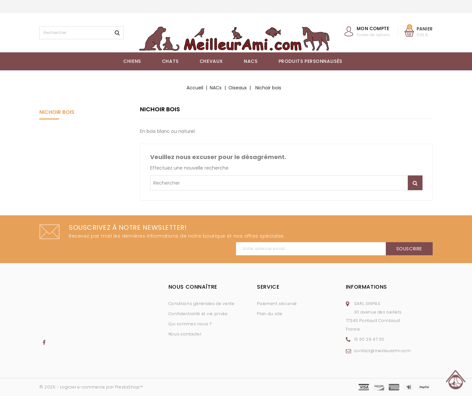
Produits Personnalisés (310, 61)
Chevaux (211, 61)
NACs (250, 61)
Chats (170, 61)
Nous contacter (185, 334)
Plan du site (269, 313)
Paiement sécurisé (277, 303)
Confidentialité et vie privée (198, 313)
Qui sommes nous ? (190, 324)
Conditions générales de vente (201, 303)
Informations (366, 287)
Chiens (132, 61)
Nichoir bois (56, 112)
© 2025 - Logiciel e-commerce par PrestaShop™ (91, 387)
